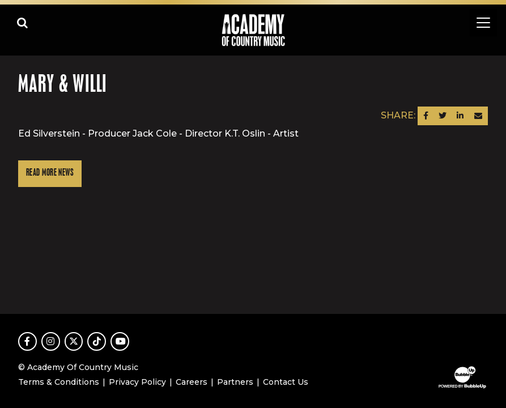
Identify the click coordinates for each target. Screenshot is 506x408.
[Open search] (22, 22)
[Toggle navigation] (483, 22)
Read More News (50, 173)
